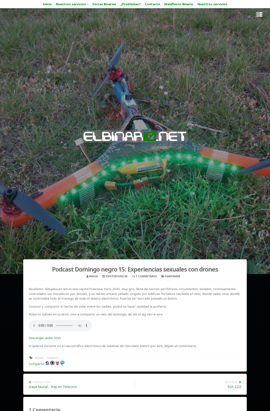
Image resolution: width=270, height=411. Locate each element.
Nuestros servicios (71, 4)
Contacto (152, 4)
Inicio (47, 4)
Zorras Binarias (104, 4)
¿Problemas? (130, 4)
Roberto (52, 358)
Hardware (172, 276)
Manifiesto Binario (178, 4)
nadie (93, 276)
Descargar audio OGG (45, 338)
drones (39, 358)
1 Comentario (146, 276)
